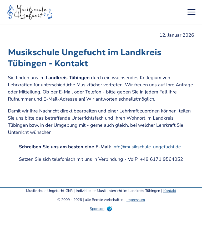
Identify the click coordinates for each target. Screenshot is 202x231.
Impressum (136, 199)
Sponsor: (97, 208)
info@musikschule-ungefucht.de (147, 147)
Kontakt (169, 190)
